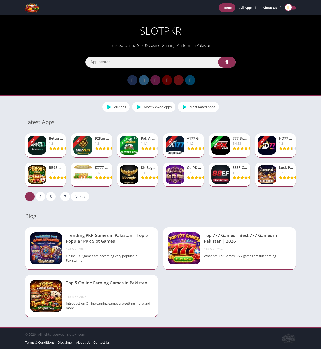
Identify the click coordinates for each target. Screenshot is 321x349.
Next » (80, 196)
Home (227, 7)
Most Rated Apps (197, 107)
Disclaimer (65, 342)
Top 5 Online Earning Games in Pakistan (106, 283)
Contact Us (101, 342)
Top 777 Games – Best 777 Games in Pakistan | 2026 (240, 238)
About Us (270, 7)
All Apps (245, 7)
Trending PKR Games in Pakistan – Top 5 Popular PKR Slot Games (107, 238)
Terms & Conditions (39, 342)
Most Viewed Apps (153, 107)
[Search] (160, 62)
